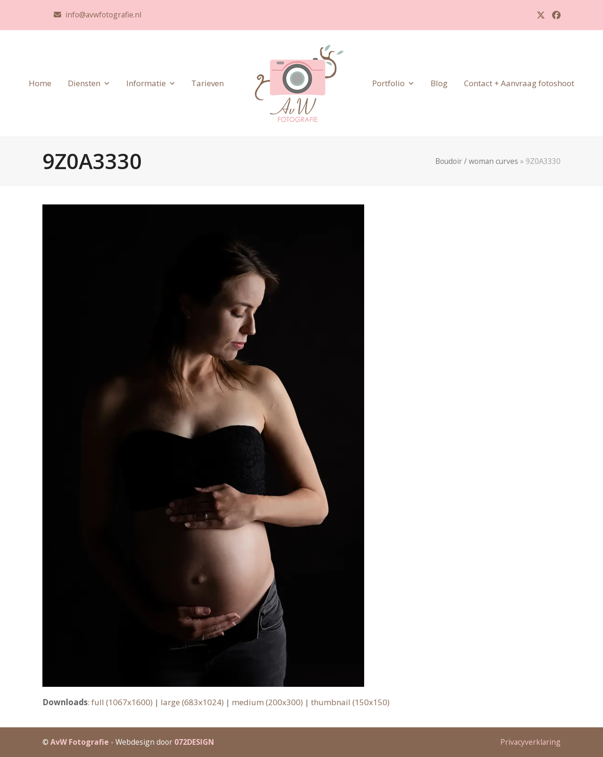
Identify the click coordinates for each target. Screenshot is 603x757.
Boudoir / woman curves (476, 161)
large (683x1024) (192, 702)
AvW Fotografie (79, 742)
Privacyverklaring (530, 742)
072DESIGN (194, 742)
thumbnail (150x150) (350, 702)
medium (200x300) (267, 702)
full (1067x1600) (122, 702)
